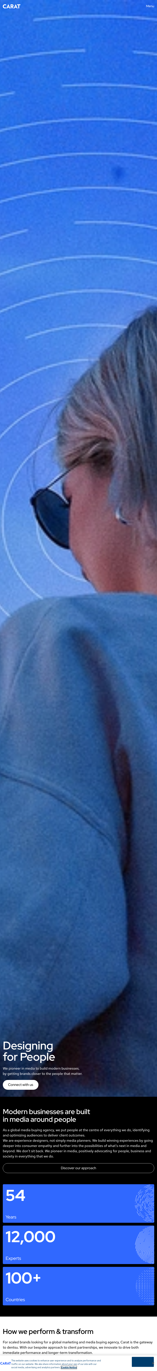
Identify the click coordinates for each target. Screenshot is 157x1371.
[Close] (153, 1363)
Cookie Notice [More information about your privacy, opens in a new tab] (69, 1367)
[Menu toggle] (149, 6)
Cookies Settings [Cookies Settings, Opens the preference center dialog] (142, 1362)
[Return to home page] (11, 6)
